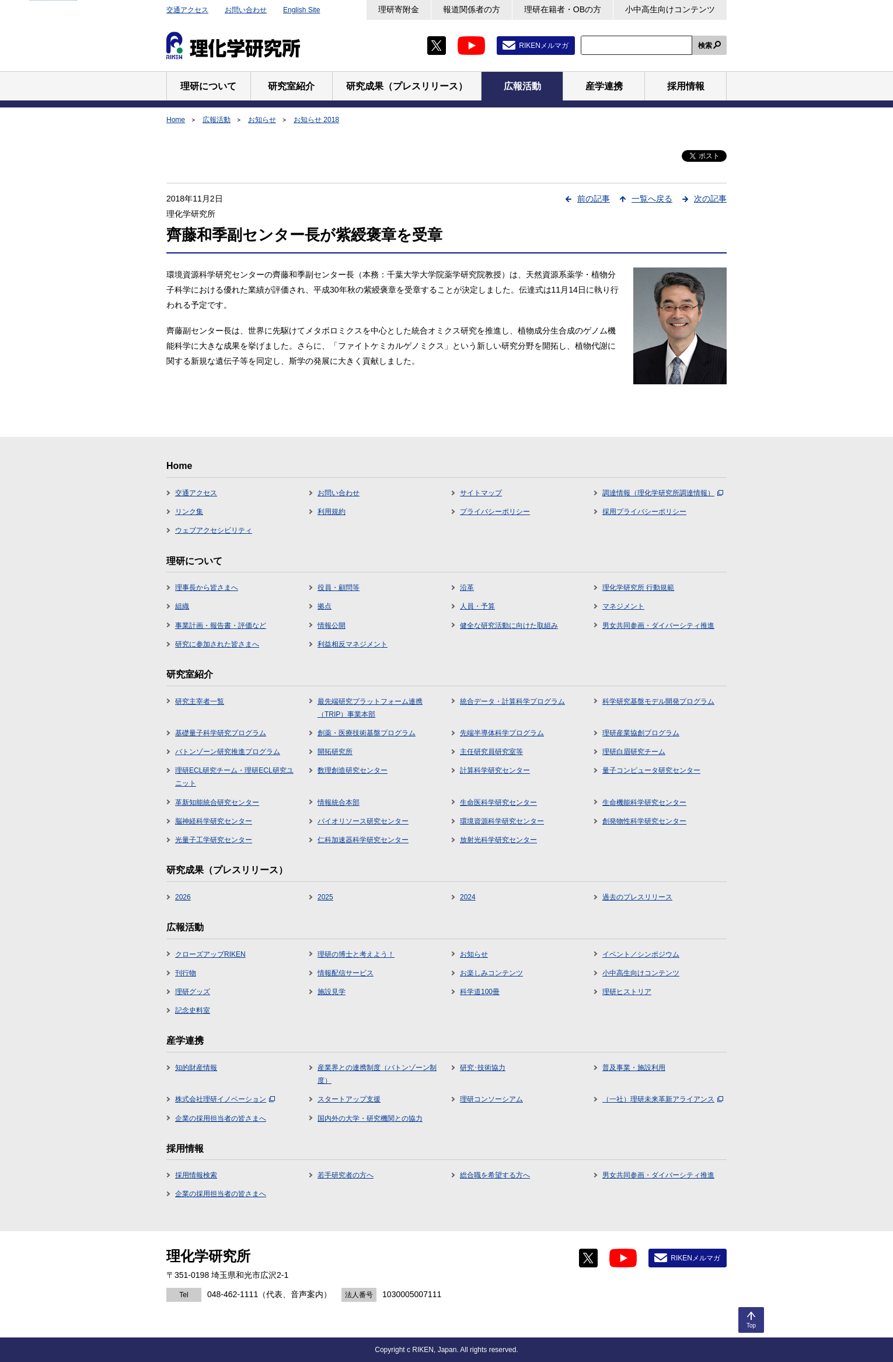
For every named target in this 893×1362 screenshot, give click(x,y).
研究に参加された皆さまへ (217, 644)
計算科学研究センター (495, 770)
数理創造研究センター (353, 770)
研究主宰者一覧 (199, 701)
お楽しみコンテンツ (491, 973)
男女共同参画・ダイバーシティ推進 (658, 625)
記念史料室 (192, 1010)
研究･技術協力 (482, 1068)
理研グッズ (192, 992)
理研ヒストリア (626, 992)
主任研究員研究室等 (491, 752)
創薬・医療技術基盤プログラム (367, 733)
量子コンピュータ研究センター (651, 770)
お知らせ (262, 120)
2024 (468, 897)
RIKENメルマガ (543, 45)
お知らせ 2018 (316, 120)
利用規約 (332, 512)
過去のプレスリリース (637, 897)
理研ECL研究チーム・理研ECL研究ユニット (234, 776)
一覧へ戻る (652, 198)
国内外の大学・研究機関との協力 (370, 1118)
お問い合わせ (246, 10)
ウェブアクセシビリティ (213, 530)
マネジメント (623, 606)
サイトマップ (481, 493)
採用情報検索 (196, 1175)
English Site (301, 10)
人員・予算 (477, 606)
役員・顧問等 (339, 587)
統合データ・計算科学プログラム (512, 701)
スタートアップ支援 (349, 1099)
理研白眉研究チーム (633, 752)
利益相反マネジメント (353, 644)
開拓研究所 (335, 752)
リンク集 (189, 512)
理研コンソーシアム (491, 1099)
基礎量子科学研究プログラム (220, 733)
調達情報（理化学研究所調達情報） (662, 493)
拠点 (325, 606)
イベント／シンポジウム (640, 954)
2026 (183, 897)
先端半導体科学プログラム (502, 733)
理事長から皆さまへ (206, 587)
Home (175, 120)
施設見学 (332, 992)
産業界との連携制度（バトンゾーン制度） (377, 1074)
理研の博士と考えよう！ (356, 954)
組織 (182, 606)
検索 (705, 45)
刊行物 (185, 973)
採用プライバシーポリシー (644, 512)
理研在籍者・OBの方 (562, 9)
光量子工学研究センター (213, 840)
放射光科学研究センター (498, 840)
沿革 (467, 587)
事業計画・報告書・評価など (220, 625)
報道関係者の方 (471, 9)
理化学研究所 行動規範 (638, 587)
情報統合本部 (339, 802)
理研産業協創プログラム (640, 733)
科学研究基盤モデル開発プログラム (658, 701)
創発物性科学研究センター (644, 821)
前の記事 (593, 198)
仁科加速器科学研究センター (363, 840)
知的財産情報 (196, 1068)
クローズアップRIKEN (210, 954)
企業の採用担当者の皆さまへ (220, 1118)
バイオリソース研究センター (363, 821)
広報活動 (217, 120)
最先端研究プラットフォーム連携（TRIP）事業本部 (370, 707)
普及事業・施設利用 (633, 1068)
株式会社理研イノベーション (225, 1099)
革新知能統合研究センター (217, 802)
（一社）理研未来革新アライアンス (662, 1099)
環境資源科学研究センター (502, 821)
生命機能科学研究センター (644, 802)
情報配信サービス (346, 973)
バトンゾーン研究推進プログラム (227, 752)
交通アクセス (187, 10)
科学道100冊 (480, 992)
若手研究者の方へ (346, 1175)
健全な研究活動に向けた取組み (509, 625)
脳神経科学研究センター (213, 821)
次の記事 (710, 198)
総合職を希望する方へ (495, 1175)
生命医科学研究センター (498, 802)
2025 (325, 897)
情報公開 (332, 625)
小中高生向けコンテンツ (670, 9)
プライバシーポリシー (495, 512)
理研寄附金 (398, 9)
